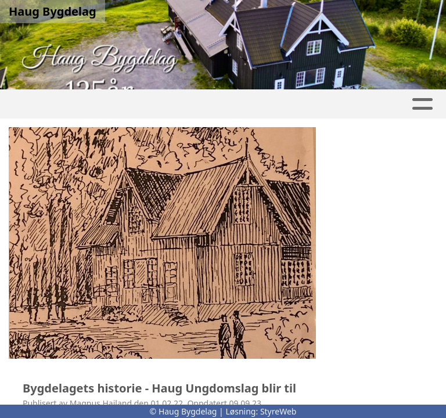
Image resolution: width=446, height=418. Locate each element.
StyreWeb (278, 411)
